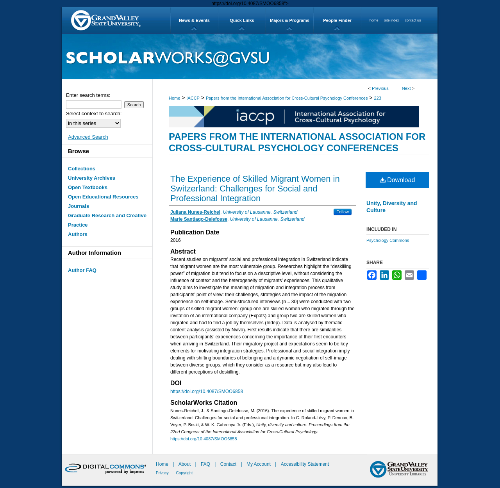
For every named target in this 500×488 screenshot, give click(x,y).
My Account (259, 464)
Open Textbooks (87, 187)
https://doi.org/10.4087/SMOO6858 (206, 391)
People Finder (337, 20)
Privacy (163, 473)
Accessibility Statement (305, 464)
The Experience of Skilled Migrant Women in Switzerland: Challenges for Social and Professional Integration (255, 188)
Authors (78, 234)
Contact (228, 464)
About (185, 464)
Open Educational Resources (103, 197)
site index (391, 20)
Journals (78, 206)
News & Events (194, 20)
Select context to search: (93, 113)
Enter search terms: (88, 95)
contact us (413, 20)
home (374, 20)
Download (397, 180)
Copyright (184, 473)
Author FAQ (82, 270)
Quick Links (242, 20)
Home (174, 98)
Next (406, 88)
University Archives (91, 178)
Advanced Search (88, 137)
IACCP (193, 98)
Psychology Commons (387, 240)
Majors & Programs (289, 20)
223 (377, 98)
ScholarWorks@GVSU (250, 56)
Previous (380, 88)
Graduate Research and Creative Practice (107, 220)
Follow (342, 211)
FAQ (206, 464)
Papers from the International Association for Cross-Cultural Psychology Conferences (287, 98)
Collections (81, 169)
